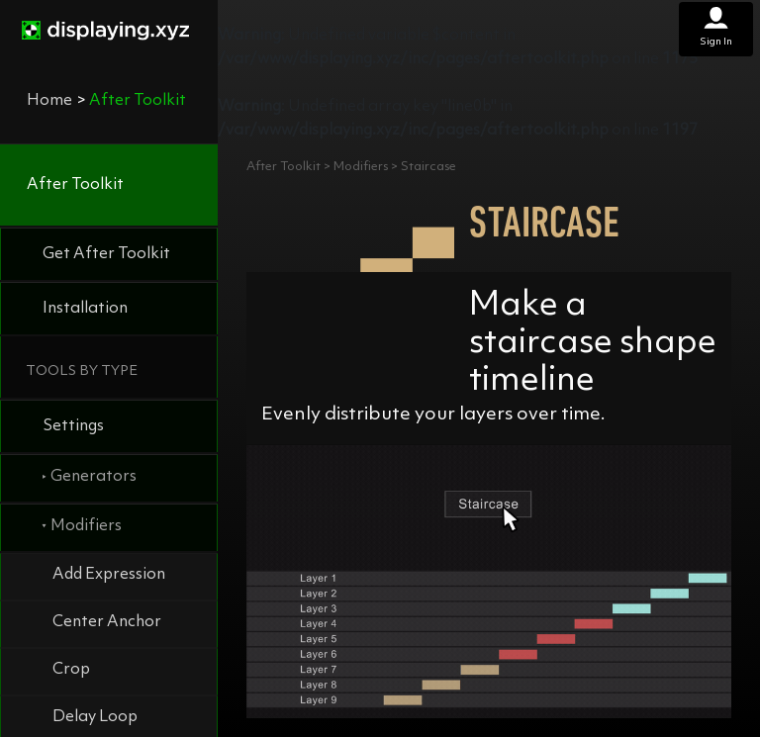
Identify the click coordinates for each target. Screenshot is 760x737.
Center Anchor (106, 622)
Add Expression (108, 575)
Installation (85, 309)
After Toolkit (75, 185)
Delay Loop (95, 717)
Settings (73, 426)
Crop (71, 670)
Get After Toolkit (106, 254)
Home (49, 101)
